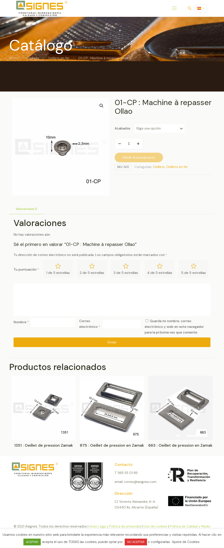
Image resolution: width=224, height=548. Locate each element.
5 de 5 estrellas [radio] (193, 272)
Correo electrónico (89, 324)
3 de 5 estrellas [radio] (126, 272)
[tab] (26, 209)
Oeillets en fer (58, 58)
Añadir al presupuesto (138, 157)
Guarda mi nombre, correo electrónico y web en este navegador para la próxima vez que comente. (174, 327)
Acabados (122, 128)
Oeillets (33, 58)
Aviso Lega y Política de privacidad (115, 526)
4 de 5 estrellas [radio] (159, 272)
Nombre (21, 322)
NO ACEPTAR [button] (135, 542)
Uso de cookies (155, 526)
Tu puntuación (26, 269)
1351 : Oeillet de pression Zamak (43, 445)
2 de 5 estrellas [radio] (92, 272)
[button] (101, 105)
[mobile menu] (174, 8)
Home (13, 58)
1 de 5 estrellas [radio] (58, 272)
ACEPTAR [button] (32, 542)
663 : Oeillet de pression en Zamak (180, 445)
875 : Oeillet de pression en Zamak (112, 445)
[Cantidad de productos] (129, 143)
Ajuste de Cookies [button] (186, 542)
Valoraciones (26, 209)
